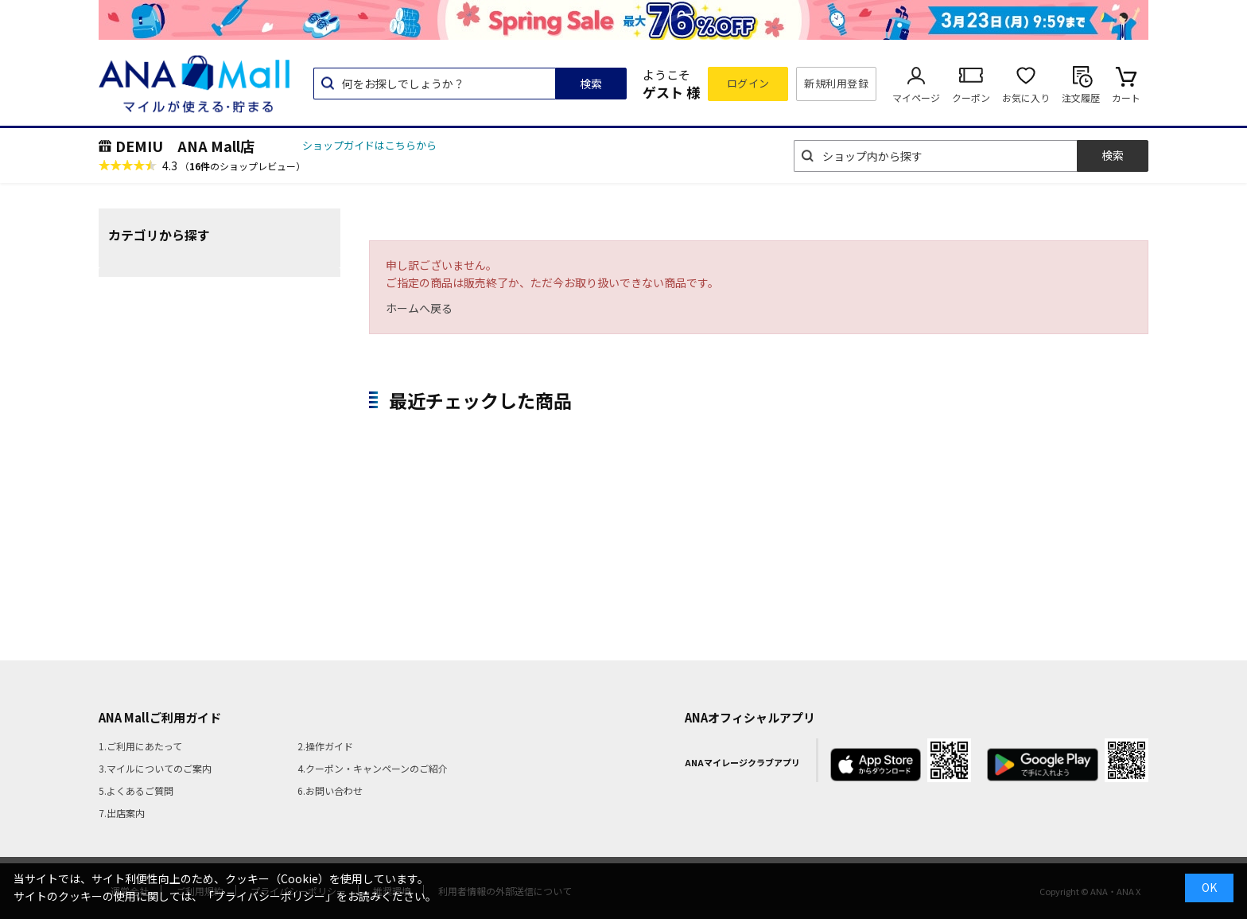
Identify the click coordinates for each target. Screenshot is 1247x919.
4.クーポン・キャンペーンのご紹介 (372, 768)
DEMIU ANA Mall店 (184, 145)
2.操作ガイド (325, 746)
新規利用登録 (836, 83)
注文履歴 (1081, 97)
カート (1126, 97)
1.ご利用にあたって (140, 746)
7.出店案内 (122, 813)
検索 (591, 84)
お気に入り (1026, 97)
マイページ (916, 97)
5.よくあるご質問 (136, 790)
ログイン (748, 83)
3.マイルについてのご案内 (155, 768)
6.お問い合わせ (330, 790)
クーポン (971, 97)
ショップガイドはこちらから (369, 145)
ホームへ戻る (419, 308)
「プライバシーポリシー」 (269, 896)
